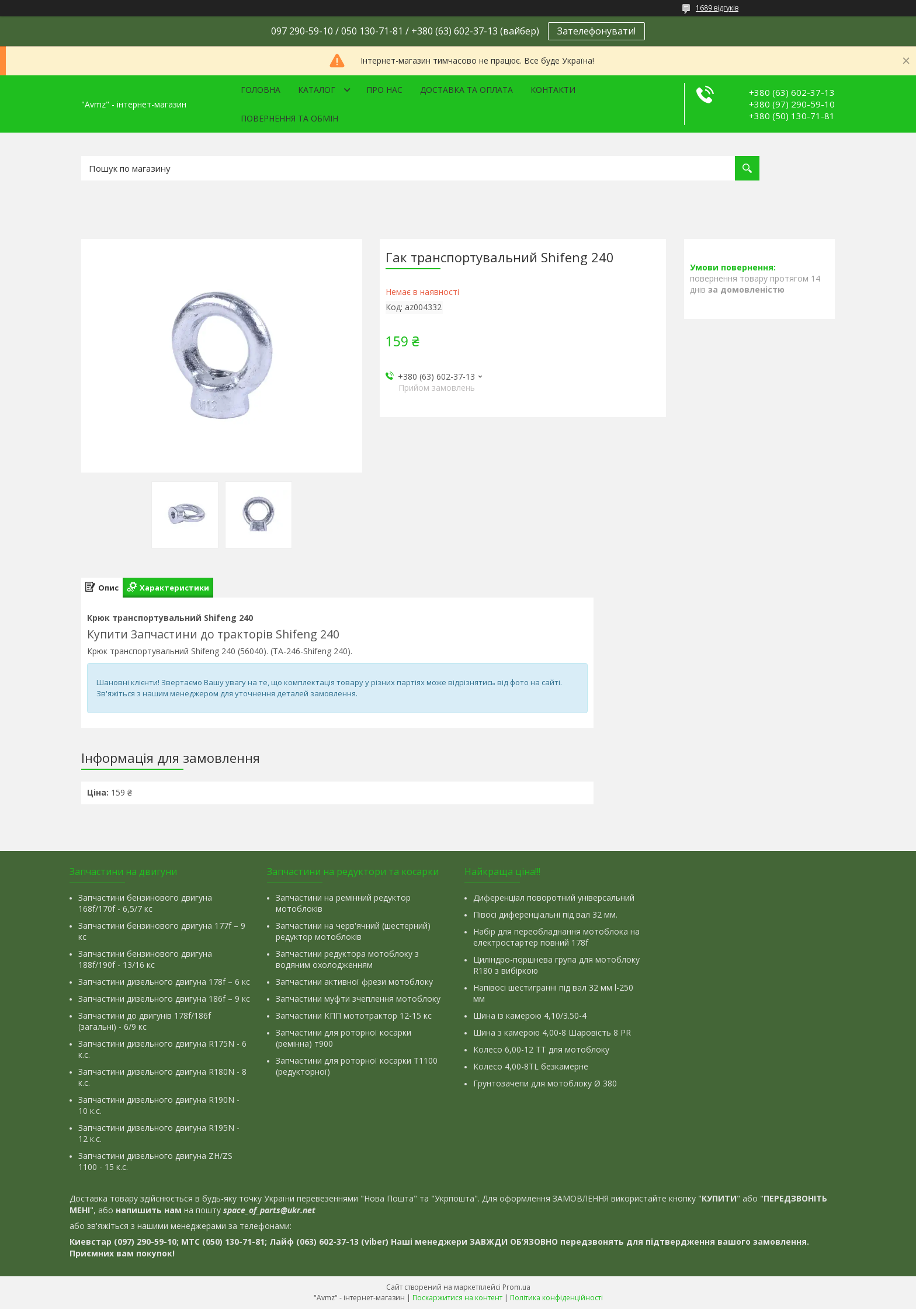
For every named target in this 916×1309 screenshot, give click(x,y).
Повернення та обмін (289, 118)
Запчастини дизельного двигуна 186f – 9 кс (164, 998)
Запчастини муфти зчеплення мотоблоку (358, 998)
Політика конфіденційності (556, 1298)
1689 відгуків (717, 8)
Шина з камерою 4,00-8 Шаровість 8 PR (552, 1032)
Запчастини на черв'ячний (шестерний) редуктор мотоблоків (353, 931)
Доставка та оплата (466, 89)
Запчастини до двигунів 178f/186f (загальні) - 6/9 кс (144, 1021)
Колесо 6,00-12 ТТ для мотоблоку (541, 1049)
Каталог (316, 89)
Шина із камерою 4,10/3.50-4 (530, 1015)
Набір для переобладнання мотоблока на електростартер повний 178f (556, 937)
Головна (260, 89)
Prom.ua (516, 1287)
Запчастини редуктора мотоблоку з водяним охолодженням (347, 959)
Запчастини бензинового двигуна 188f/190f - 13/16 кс (145, 959)
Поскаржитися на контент (457, 1298)
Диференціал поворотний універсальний (553, 897)
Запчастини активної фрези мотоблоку (354, 981)
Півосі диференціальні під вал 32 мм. (545, 914)
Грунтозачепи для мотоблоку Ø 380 (545, 1083)
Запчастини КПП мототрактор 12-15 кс (354, 1015)
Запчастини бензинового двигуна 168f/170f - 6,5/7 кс (145, 903)
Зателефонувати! (596, 31)
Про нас (384, 89)
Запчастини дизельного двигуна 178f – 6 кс (164, 981)
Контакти (552, 89)
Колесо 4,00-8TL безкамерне (530, 1066)
